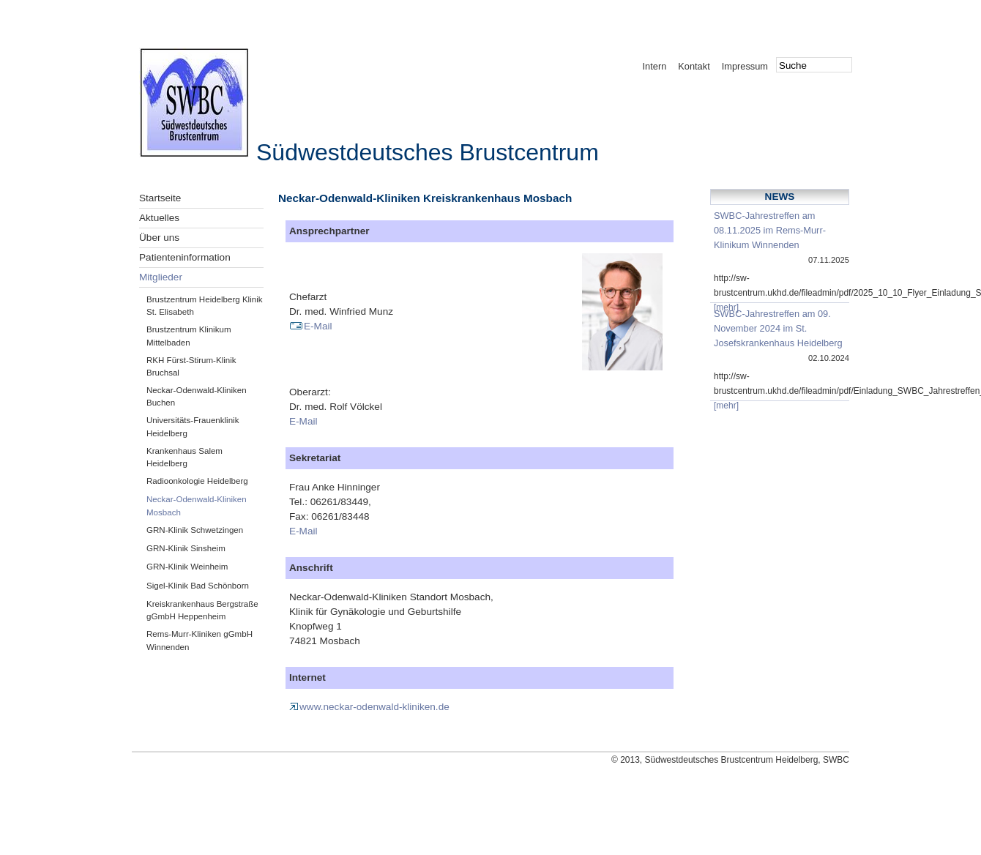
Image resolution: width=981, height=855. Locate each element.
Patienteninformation (185, 257)
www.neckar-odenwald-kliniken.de (369, 706)
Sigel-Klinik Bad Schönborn (197, 585)
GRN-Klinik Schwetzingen (194, 530)
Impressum (745, 66)
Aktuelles (159, 217)
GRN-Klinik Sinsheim (185, 548)
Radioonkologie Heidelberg (197, 481)
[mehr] (726, 307)
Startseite (160, 198)
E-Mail (310, 326)
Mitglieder (160, 277)
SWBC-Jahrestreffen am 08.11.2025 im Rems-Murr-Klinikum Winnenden (770, 230)
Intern (655, 66)
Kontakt (693, 66)
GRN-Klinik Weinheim (187, 566)
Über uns (159, 237)
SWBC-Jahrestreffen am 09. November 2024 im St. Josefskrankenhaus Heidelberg (778, 328)
